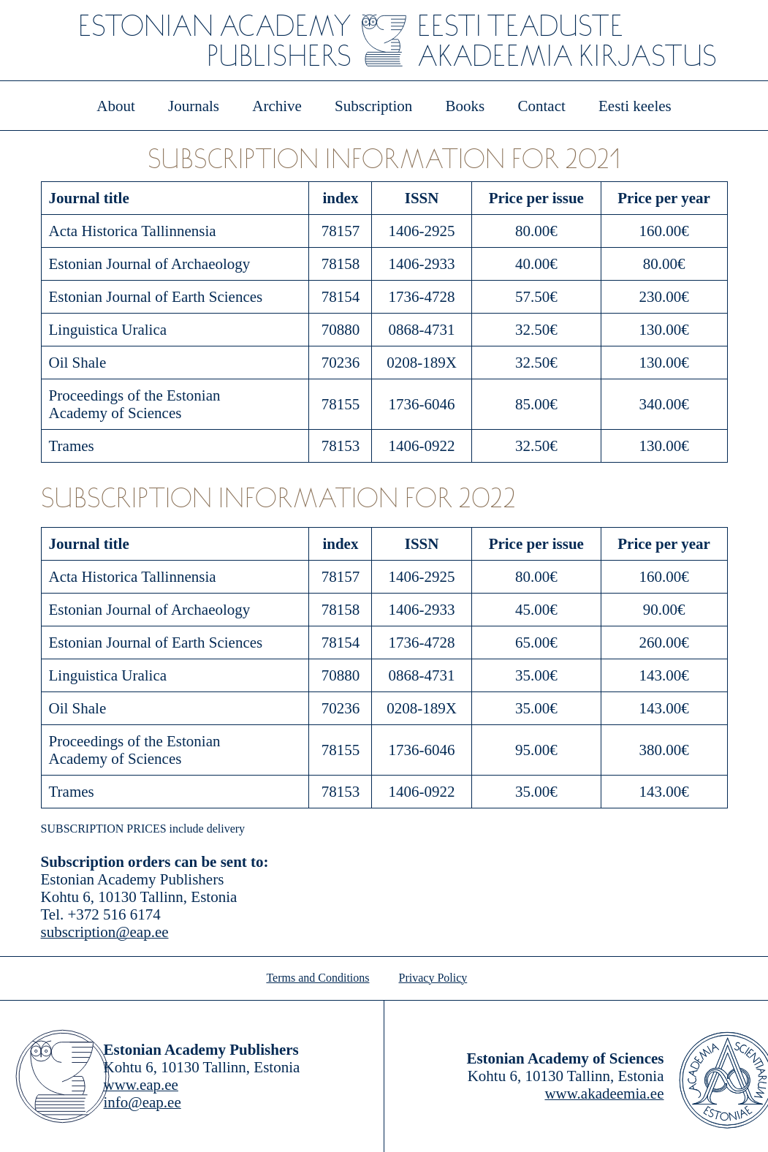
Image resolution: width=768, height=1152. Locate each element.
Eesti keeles (635, 106)
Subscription (373, 106)
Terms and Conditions (317, 977)
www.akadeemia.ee (604, 1093)
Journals (193, 106)
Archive (277, 106)
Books (465, 106)
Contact (541, 106)
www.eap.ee (141, 1085)
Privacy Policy (433, 977)
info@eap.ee (142, 1102)
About (115, 106)
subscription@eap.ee (105, 932)
